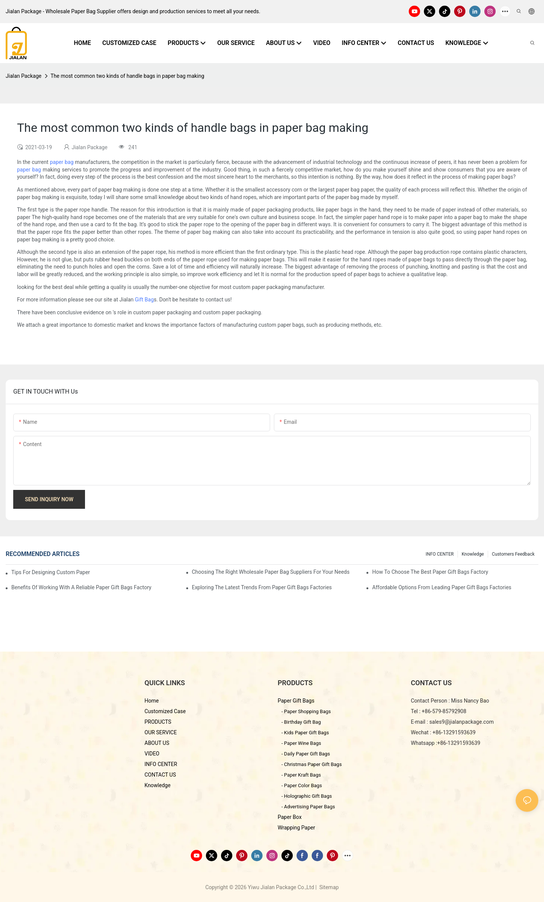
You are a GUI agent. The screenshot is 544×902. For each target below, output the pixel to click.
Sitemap (328, 887)
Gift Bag (144, 300)
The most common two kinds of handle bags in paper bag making (127, 76)
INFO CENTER (440, 554)
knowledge (473, 554)
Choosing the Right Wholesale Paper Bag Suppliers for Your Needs (271, 572)
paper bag (62, 162)
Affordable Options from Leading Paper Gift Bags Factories (441, 587)
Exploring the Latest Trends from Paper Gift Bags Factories (262, 587)
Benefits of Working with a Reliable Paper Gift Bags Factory (81, 587)
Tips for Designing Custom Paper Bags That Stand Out (51, 572)
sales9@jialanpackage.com (461, 722)
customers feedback (513, 554)
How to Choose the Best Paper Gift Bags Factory (430, 572)
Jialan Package (24, 76)
